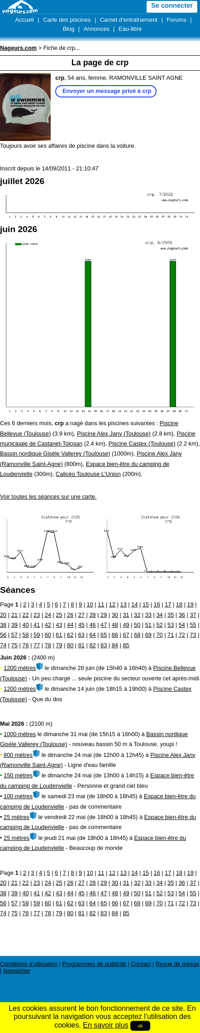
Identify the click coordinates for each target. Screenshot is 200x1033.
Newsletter (16, 970)
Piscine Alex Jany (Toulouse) (114, 433)
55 (193, 624)
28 (92, 614)
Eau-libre (130, 28)
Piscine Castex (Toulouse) (142, 443)
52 (159, 624)
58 (25, 634)
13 (123, 604)
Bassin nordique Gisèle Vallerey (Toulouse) (55, 453)
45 (81, 624)
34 (159, 614)
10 (90, 604)
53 (170, 624)
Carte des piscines (66, 19)
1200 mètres (20, 667)
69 (148, 634)
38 (3, 624)
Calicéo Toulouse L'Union (88, 473)
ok (140, 1025)
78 (48, 645)
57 (14, 634)
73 (193, 634)
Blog (69, 28)
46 (92, 624)
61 (59, 634)
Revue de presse (178, 963)
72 (182, 634)
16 (157, 604)
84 (115, 645)
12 (112, 604)
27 (81, 614)
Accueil (24, 19)
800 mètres (18, 755)
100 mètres (18, 796)
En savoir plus (106, 1025)
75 (14, 645)
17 (168, 604)
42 (48, 624)
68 (137, 634)
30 (115, 614)
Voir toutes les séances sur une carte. (48, 496)
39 (14, 624)
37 (193, 614)
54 (182, 624)
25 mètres (16, 817)
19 (190, 604)
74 (3, 645)
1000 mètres (20, 734)
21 (14, 614)
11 (101, 604)
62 (70, 634)
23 (36, 614)
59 (36, 634)
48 (115, 624)
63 (81, 634)
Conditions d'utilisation (28, 963)
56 (3, 634)
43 (59, 624)
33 (148, 614)
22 (25, 614)
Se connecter (172, 5)
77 (36, 645)
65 (103, 634)
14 (134, 604)
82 (92, 645)
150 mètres (18, 775)
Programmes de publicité (94, 963)
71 (170, 634)
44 (70, 624)
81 (81, 645)
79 (59, 645)
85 (126, 645)
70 (159, 634)
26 (70, 614)
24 (48, 614)
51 (148, 624)
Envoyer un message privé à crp (106, 90)
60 (48, 634)
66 (115, 634)
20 (3, 614)
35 (170, 614)
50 (137, 624)
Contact (141, 963)
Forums (176, 19)
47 (103, 624)
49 (126, 624)
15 (146, 604)
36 (182, 614)
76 (25, 645)
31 (126, 614)
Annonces (97, 28)
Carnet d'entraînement (128, 19)
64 (92, 634)
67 (126, 634)
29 (103, 614)
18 (179, 604)
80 (70, 645)
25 (59, 614)
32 (137, 614)
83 (103, 645)
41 (36, 624)
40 (25, 624)
